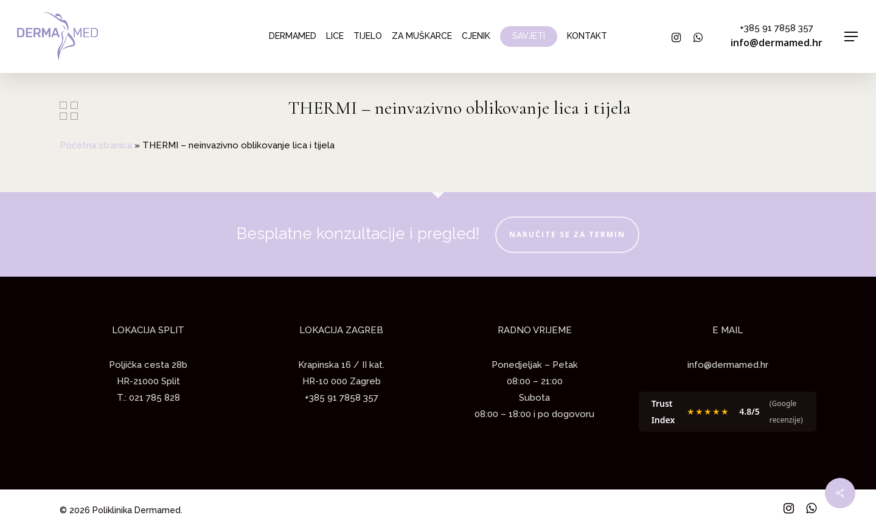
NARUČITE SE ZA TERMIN (567, 234)
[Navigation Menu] (851, 36)
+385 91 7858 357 (776, 27)
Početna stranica (96, 145)
